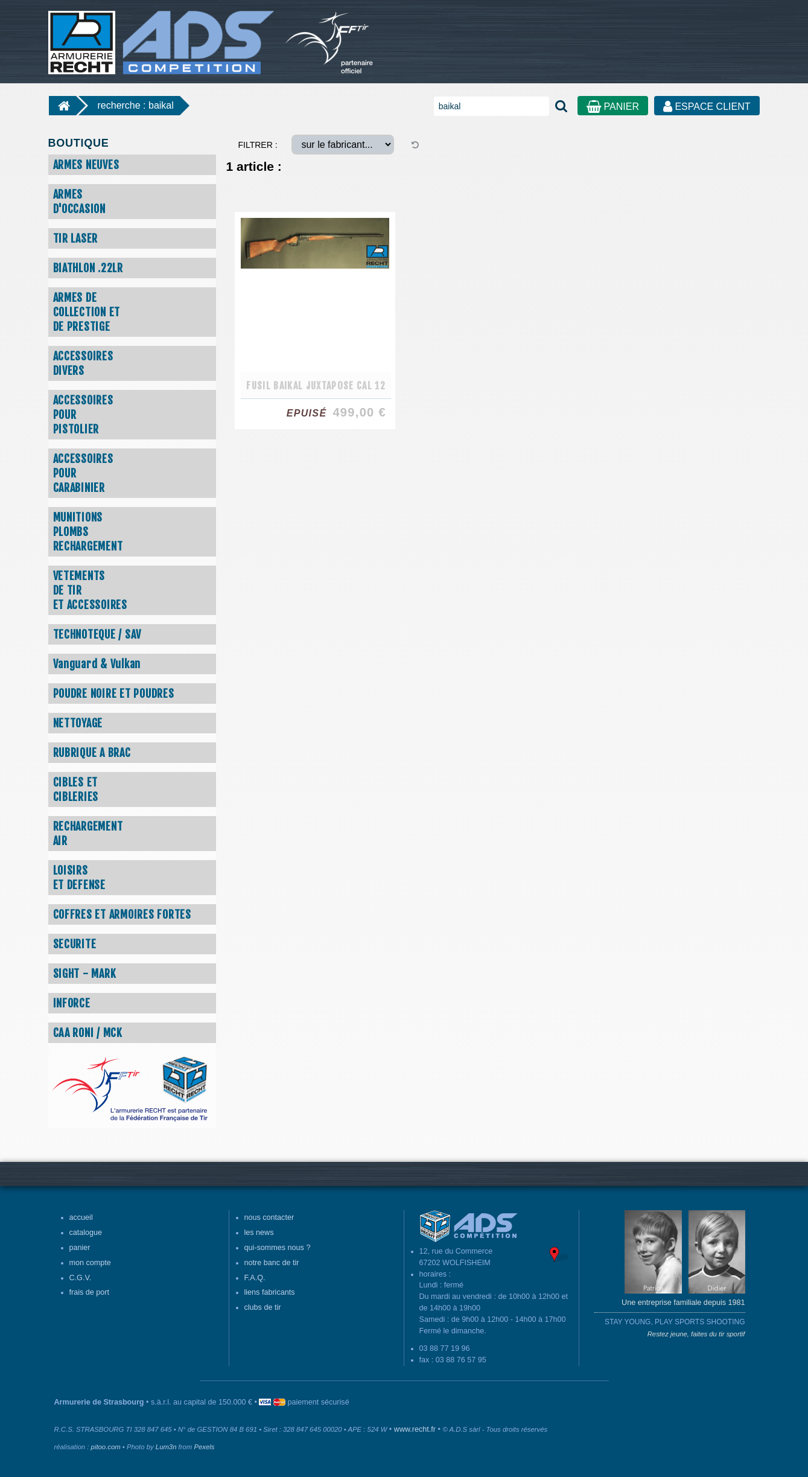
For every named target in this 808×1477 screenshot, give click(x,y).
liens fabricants (269, 1292)
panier (80, 1247)
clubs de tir (262, 1307)
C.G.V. (80, 1278)
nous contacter (269, 1217)
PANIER (613, 106)
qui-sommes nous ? (277, 1247)
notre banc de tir (271, 1262)
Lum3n (166, 1446)
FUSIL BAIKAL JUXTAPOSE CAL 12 (316, 386)
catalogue (86, 1232)
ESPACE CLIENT (707, 106)
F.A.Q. (255, 1278)
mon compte (90, 1262)
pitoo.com (106, 1446)
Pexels (204, 1446)
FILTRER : (258, 145)
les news (259, 1232)
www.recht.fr (415, 1429)
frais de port (89, 1292)
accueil (81, 1217)
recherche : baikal (136, 105)
